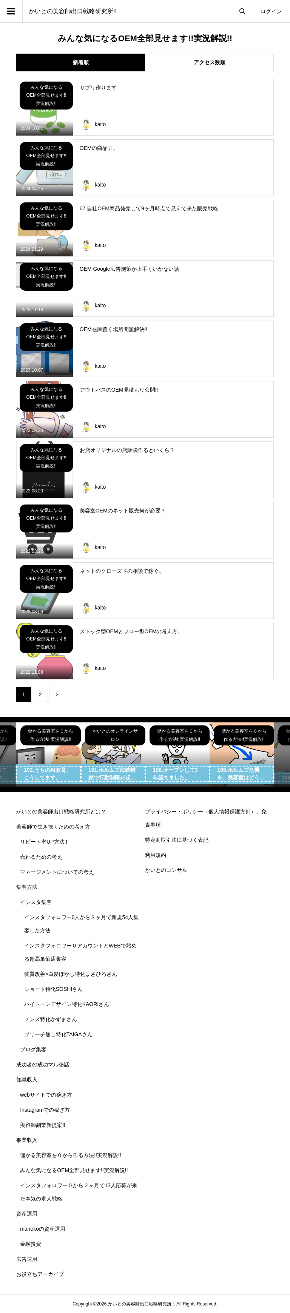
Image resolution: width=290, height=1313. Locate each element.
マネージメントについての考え (57, 872)
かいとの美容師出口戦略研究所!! (73, 11)
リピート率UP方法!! (43, 842)
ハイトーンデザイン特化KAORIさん (67, 1004)
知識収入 (26, 1080)
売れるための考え (41, 857)
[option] (48, 754)
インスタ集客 (36, 902)
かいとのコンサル (166, 870)
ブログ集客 (33, 1049)
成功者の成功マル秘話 (42, 1065)
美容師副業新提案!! (42, 1125)
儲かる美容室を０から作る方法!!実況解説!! (70, 1155)
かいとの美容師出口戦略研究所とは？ (61, 811)
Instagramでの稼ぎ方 (45, 1110)
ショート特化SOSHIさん (53, 989)
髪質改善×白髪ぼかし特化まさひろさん (70, 974)
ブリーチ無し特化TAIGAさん (58, 1034)
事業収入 (26, 1140)
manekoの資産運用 (42, 1229)
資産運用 (26, 1214)
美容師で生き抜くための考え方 (53, 827)
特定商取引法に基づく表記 (176, 840)
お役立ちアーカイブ (40, 1274)
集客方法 (26, 887)
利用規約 (155, 855)
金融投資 (30, 1244)
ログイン (271, 11)
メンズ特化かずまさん (50, 1019)
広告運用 (26, 1259)
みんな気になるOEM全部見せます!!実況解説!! (74, 1170)
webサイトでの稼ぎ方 (46, 1095)
